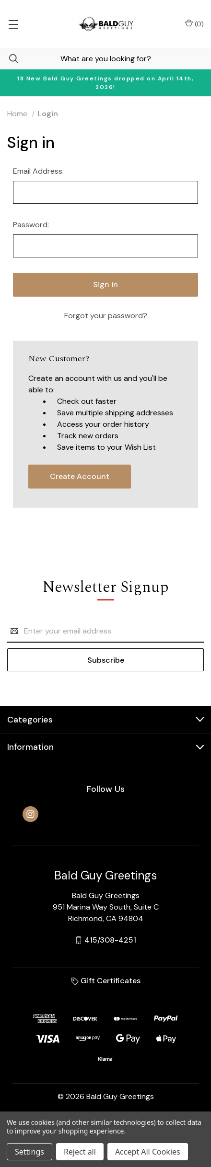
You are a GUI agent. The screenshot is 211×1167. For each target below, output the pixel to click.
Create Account (79, 476)
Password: (31, 225)
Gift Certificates (106, 981)
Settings (29, 1151)
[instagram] (30, 814)
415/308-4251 (110, 940)
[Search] (9, 58)
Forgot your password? (105, 316)
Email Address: (38, 171)
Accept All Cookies (147, 1151)
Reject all (80, 1151)
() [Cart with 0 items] (194, 23)
